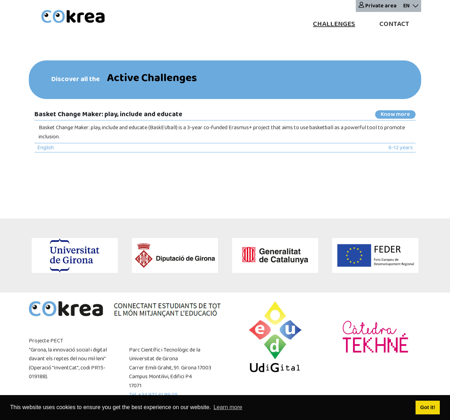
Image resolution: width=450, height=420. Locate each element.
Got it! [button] (427, 407)
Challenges (334, 23)
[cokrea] (73, 17)
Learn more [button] (227, 407)
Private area (378, 5)
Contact (394, 23)
